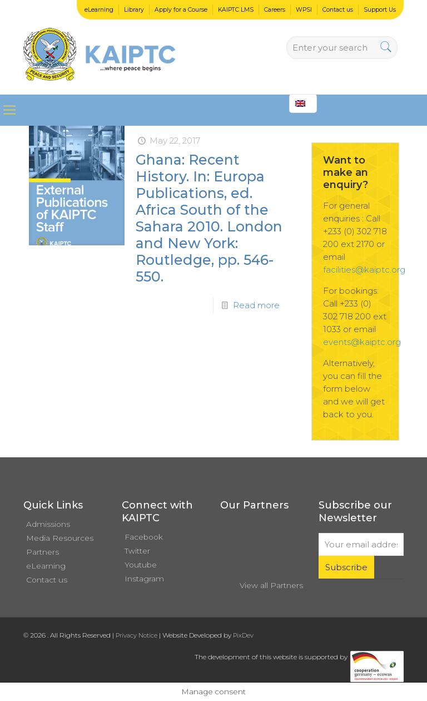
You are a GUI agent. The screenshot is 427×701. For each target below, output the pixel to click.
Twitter (137, 550)
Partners (42, 551)
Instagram (144, 578)
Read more (256, 305)
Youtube (141, 564)
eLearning (99, 10)
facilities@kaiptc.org (364, 269)
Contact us (337, 10)
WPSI (304, 10)
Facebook (144, 536)
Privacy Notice (136, 635)
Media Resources (59, 538)
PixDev (243, 635)
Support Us (380, 10)
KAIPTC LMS (236, 10)
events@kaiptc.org (362, 342)
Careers (274, 10)
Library (134, 10)
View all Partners (271, 585)
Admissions (48, 524)
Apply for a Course (181, 10)
